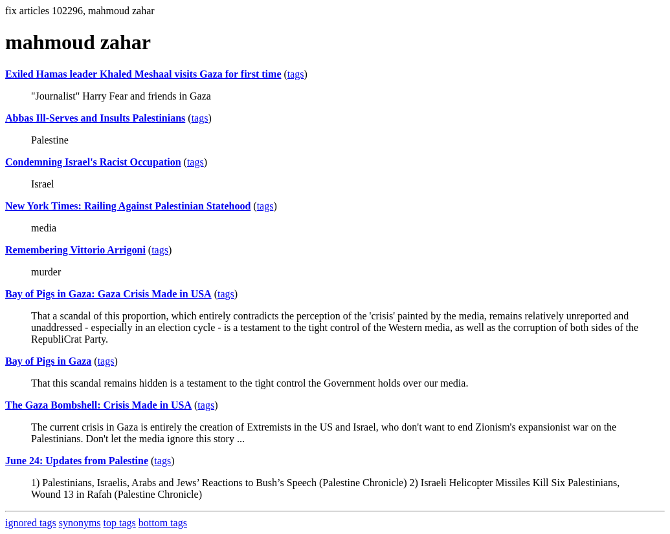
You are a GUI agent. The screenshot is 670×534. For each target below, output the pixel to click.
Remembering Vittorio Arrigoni (75, 249)
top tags (120, 522)
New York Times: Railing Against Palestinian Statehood (128, 205)
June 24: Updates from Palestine (76, 460)
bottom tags (163, 522)
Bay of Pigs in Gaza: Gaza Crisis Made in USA (108, 293)
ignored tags (30, 522)
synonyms (80, 522)
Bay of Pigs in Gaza (48, 361)
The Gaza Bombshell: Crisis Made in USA (98, 405)
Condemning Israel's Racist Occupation (93, 161)
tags (295, 74)
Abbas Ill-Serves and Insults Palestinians (95, 117)
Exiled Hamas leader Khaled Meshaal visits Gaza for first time (143, 74)
